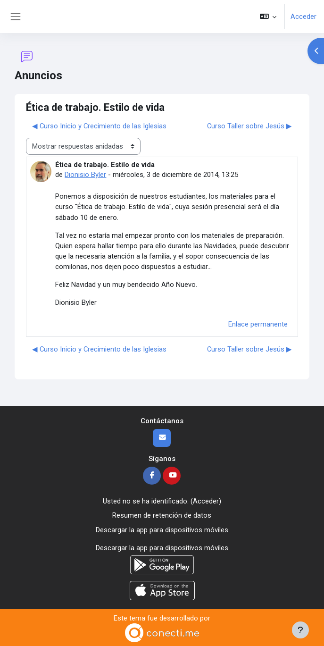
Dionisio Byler (85, 174)
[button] (268, 16)
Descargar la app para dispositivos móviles (162, 530)
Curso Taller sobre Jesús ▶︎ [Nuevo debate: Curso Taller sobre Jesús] (249, 126)
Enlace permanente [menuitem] (258, 324)
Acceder (303, 16)
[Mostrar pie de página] (300, 629)
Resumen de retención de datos (161, 515)
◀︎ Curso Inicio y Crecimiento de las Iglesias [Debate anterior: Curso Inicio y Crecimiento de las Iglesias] (99, 126)
